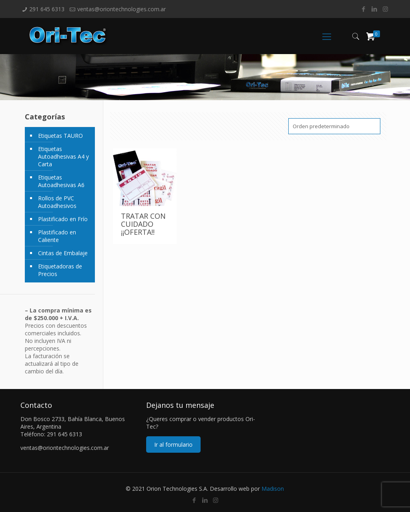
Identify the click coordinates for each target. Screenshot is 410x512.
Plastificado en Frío (63, 219)
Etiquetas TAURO (60, 135)
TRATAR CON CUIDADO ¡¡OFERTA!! (143, 224)
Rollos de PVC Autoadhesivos (57, 202)
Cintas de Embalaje (63, 253)
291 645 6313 (46, 9)
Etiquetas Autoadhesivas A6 (61, 181)
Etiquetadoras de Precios (60, 270)
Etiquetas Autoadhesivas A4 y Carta (63, 156)
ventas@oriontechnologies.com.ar (121, 9)
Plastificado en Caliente (57, 236)
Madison (272, 488)
